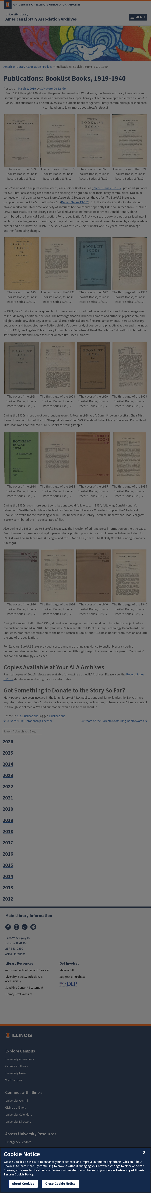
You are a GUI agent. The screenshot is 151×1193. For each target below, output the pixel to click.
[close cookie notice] (144, 1152)
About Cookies (23, 1183)
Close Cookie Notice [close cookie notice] (60, 1183)
